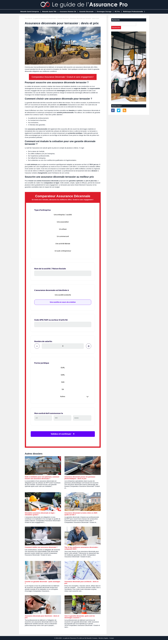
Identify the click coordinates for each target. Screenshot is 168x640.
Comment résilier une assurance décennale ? (41, 547)
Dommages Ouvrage (104, 11)
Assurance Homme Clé (68, 11)
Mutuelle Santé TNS (49, 11)
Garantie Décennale (86, 11)
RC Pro (117, 11)
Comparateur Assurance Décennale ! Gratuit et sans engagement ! (63, 77)
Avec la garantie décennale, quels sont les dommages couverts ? (80, 617)
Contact (111, 638)
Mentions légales (103, 638)
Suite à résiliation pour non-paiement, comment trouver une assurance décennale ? (42, 477)
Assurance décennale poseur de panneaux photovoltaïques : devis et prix (80, 477)
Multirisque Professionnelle (133, 11)
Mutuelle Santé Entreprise (29, 11)
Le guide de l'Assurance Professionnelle (44, 18)
